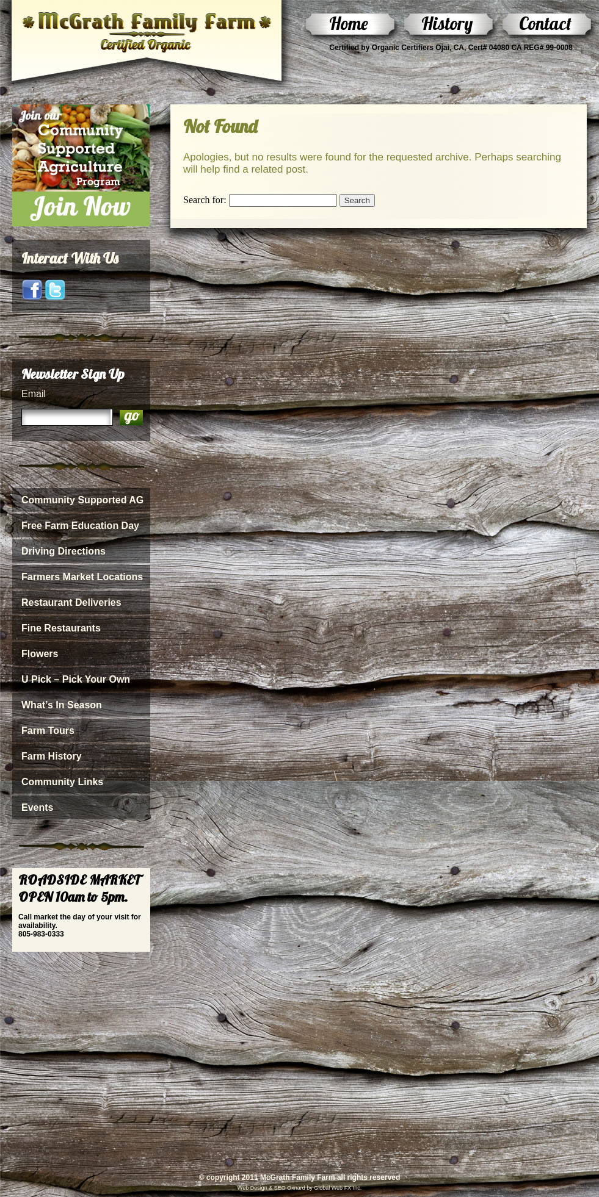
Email (33, 394)
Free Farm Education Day (80, 525)
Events (37, 807)
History (447, 23)
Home (348, 23)
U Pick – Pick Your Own (75, 679)
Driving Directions (63, 551)
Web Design (252, 1188)
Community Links (62, 782)
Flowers (39, 654)
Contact (545, 23)
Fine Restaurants (61, 628)
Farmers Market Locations (82, 577)
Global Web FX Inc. (337, 1188)
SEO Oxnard (288, 1188)
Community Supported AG (82, 500)
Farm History (51, 756)
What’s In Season (61, 705)
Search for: (205, 200)
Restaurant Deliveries (71, 602)
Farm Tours (47, 730)
